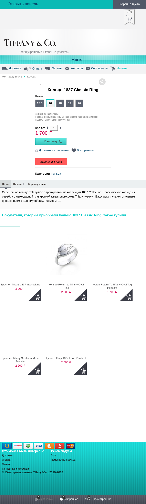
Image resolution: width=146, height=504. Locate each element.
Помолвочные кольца (63, 459)
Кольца (31, 76)
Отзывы (53, 69)
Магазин (119, 68)
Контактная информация (16, 468)
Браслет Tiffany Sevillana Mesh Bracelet (20, 360)
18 (60, 103)
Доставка (11, 68)
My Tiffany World (12, 76)
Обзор (5, 183)
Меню (73, 59)
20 (79, 103)
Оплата (33, 69)
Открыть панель (19, 4)
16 (50, 103)
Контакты (74, 68)
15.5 (39, 103)
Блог (53, 455)
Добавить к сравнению (52, 150)
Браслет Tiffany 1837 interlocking (20, 284)
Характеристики (37, 183)
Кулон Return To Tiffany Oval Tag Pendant (112, 286)
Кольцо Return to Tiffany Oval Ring (66, 286)
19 (69, 103)
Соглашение (97, 68)
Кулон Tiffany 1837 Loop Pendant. (66, 358)
